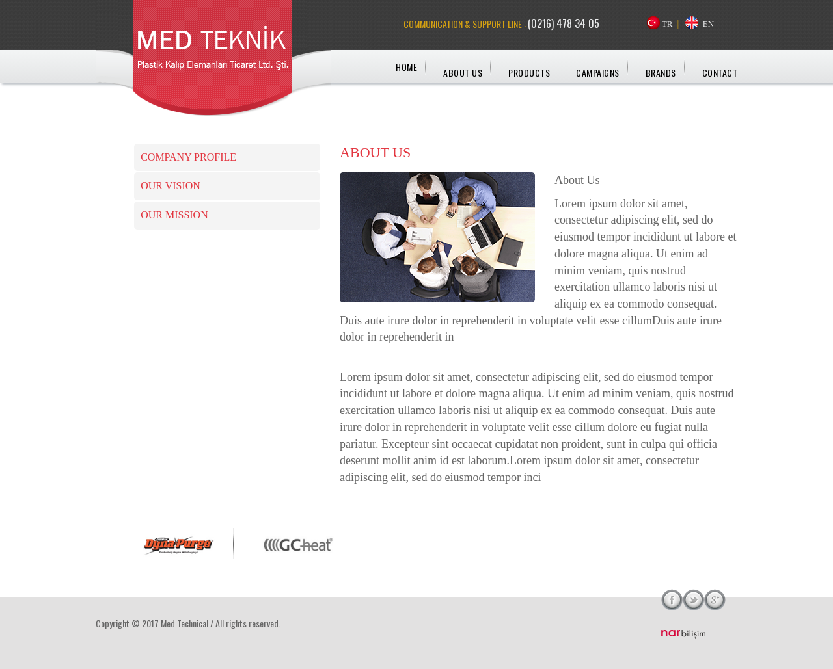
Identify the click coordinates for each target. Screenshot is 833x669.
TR (667, 24)
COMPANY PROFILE (188, 157)
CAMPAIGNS (598, 72)
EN (708, 24)
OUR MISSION (174, 214)
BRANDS (661, 72)
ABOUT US (462, 72)
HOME (406, 66)
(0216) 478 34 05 (563, 23)
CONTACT (720, 72)
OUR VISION (170, 185)
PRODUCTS (529, 72)
